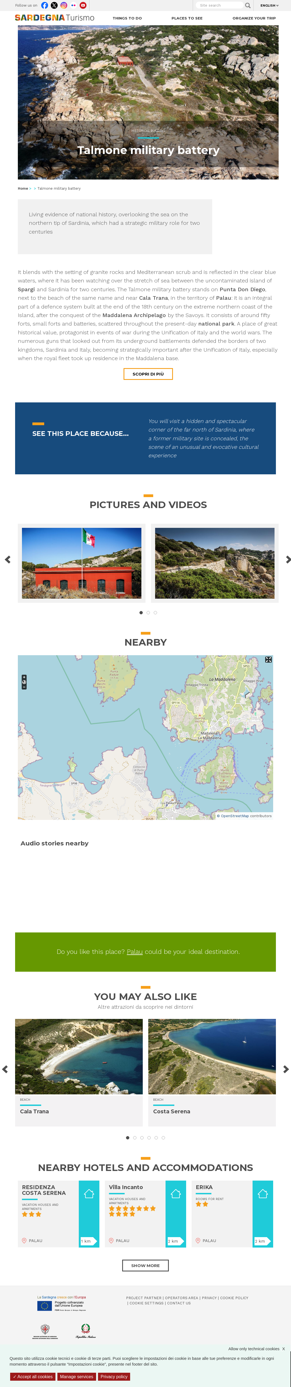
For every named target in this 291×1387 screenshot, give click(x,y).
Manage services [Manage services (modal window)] (76, 1376)
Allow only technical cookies (259, 1349)
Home (23, 188)
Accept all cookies (33, 1376)
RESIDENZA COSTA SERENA (44, 1190)
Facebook (44, 4)
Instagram (63, 4)
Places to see (187, 18)
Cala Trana (34, 1111)
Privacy (209, 1298)
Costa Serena (171, 1111)
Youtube (83, 4)
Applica (248, 5)
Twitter (54, 4)
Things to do (127, 18)
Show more (145, 1265)
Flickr (73, 4)
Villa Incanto (126, 1187)
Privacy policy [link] (114, 1376)
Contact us (179, 1303)
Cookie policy (234, 1298)
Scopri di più (148, 374)
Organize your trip (254, 18)
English (268, 5)
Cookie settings (147, 1303)
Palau (135, 952)
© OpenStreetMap (233, 816)
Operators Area (181, 1298)
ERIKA (204, 1187)
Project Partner (143, 1298)
